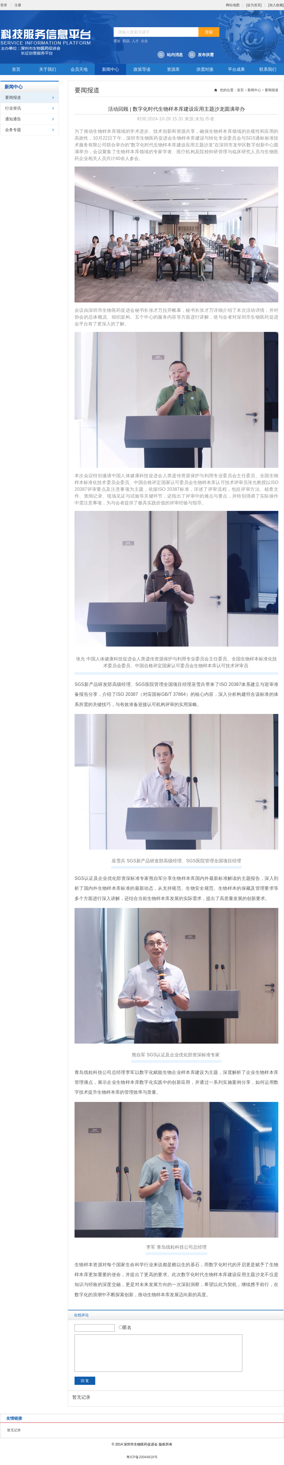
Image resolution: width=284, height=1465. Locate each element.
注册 (17, 5)
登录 (3, 5)
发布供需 (206, 54)
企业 (144, 41)
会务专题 (13, 130)
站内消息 (175, 54)
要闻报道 (13, 97)
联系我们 (267, 69)
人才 (135, 41)
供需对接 (204, 69)
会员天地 (79, 69)
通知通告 (13, 119)
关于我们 (47, 69)
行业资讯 (13, 108)
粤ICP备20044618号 (141, 1457)
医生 (117, 41)
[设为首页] (254, 5)
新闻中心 (110, 69)
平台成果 (236, 69)
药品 (126, 41)
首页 (16, 69)
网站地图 (233, 5)
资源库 (173, 69)
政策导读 (142, 69)
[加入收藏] (276, 5)
